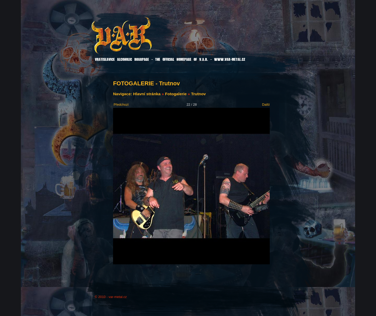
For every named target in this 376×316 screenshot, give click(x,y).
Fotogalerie (176, 94)
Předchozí (121, 104)
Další (266, 104)
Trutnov (198, 94)
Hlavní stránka (147, 94)
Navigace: (123, 94)
